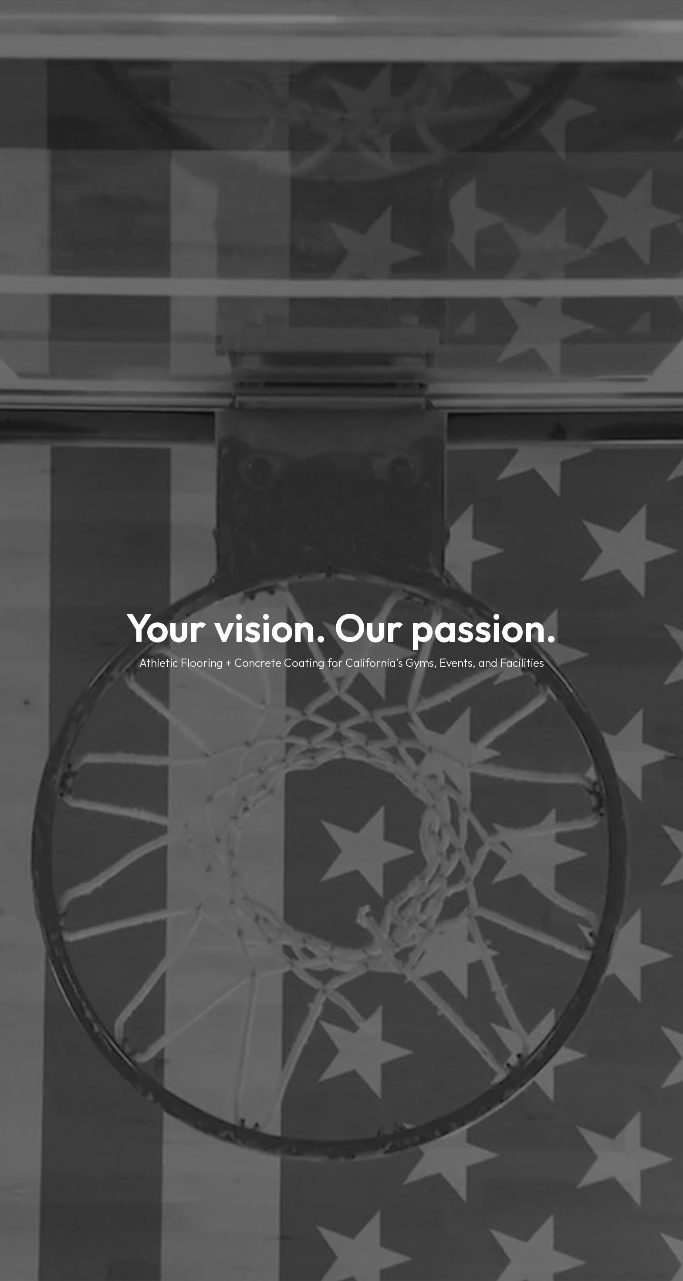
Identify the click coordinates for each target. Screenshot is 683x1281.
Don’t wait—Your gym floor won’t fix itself (341, 9)
